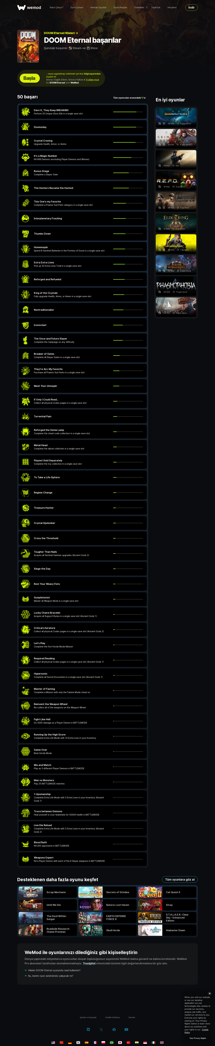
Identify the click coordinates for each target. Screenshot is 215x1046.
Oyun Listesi (76, 7)
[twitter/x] (101, 1030)
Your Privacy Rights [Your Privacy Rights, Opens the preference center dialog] (197, 1038)
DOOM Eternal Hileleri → (61, 33)
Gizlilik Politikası (112, 1017)
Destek (132, 1017)
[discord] (88, 1030)
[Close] (209, 993)
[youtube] (126, 1029)
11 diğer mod (92, 79)
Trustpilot (89, 963)
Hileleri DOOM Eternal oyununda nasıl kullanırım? (54, 970)
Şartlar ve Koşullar (88, 1017)
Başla (29, 78)
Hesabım (172, 7)
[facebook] (114, 1030)
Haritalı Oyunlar (98, 7)
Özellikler (139, 7)
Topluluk (155, 7)
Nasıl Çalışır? (56, 7)
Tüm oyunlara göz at (180, 879)
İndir (191, 7)
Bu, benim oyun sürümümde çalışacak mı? (50, 975)
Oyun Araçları (120, 7)
